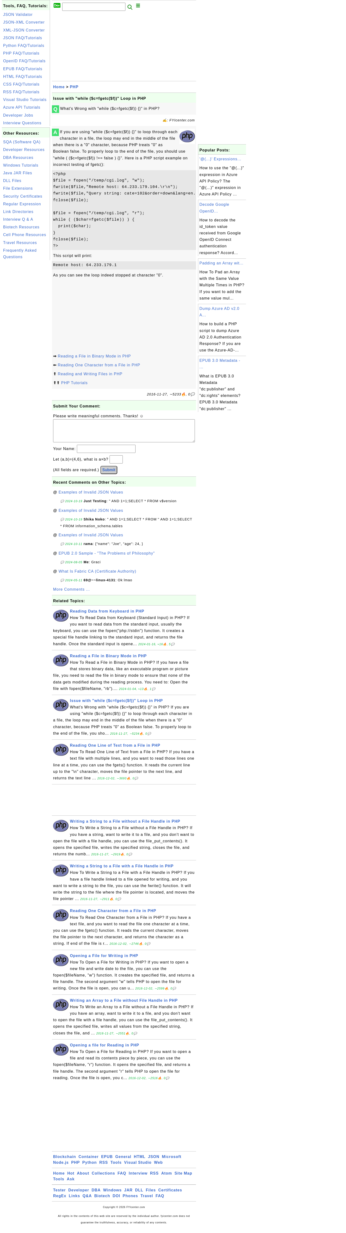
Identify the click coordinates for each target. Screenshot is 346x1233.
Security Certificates (22, 196)
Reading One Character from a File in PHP (99, 365)
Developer (78, 1195)
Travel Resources (20, 243)
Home (59, 87)
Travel (147, 1201)
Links (74, 1201)
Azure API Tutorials (21, 107)
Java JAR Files (17, 173)
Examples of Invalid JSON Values (91, 497)
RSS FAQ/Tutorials (21, 92)
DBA (96, 1195)
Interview (138, 1178)
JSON (154, 1161)
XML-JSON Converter (24, 30)
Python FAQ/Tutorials (23, 46)
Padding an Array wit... (221, 263)
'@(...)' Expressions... (220, 159)
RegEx (59, 1201)
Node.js (61, 1167)
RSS (103, 1167)
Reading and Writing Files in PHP (90, 374)
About (83, 1178)
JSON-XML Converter (24, 22)
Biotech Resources (21, 227)
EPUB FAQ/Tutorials (22, 69)
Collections (103, 1178)
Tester (59, 1195)
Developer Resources (24, 150)
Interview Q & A (18, 219)
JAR (128, 1195)
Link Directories (18, 212)
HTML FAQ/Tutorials (22, 77)
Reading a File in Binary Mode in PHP (94, 356)
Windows (112, 1195)
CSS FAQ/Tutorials (21, 84)
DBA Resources (18, 158)
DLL (139, 1195)
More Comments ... (71, 594)
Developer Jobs (18, 115)
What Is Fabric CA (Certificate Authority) (97, 576)
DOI (116, 1201)
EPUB (107, 1161)
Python (89, 1167)
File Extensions (18, 188)
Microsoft (171, 1161)
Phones (130, 1201)
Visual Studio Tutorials (25, 100)
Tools (116, 1167)
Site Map (183, 1178)
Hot (70, 1178)
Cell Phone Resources (24, 235)
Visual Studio (138, 1167)
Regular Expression (22, 204)
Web (158, 1167)
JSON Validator (18, 15)
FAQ (121, 1178)
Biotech (102, 1201)
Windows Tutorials (20, 165)
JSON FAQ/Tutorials (22, 38)
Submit (108, 475)
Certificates (170, 1195)
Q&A (87, 1201)
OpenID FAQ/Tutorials (24, 61)
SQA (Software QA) (22, 142)
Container (89, 1161)
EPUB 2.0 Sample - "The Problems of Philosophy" (107, 558)
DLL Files (12, 181)
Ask (70, 1184)
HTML (139, 1161)
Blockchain (64, 1161)
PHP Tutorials (74, 383)
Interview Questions (22, 123)
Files (151, 1195)
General (123, 1161)
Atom (166, 1178)
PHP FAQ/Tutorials (21, 53)
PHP (74, 87)
